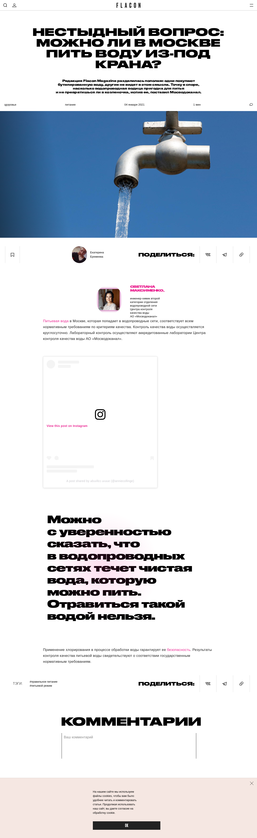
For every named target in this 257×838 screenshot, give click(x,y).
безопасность (178, 650)
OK (126, 825)
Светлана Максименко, (145, 288)
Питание (70, 104)
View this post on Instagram (67, 426)
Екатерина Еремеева (97, 254)
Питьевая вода (56, 321)
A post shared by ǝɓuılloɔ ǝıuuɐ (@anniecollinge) (100, 481)
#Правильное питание (44, 681)
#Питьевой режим (41, 685)
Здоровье (10, 104)
